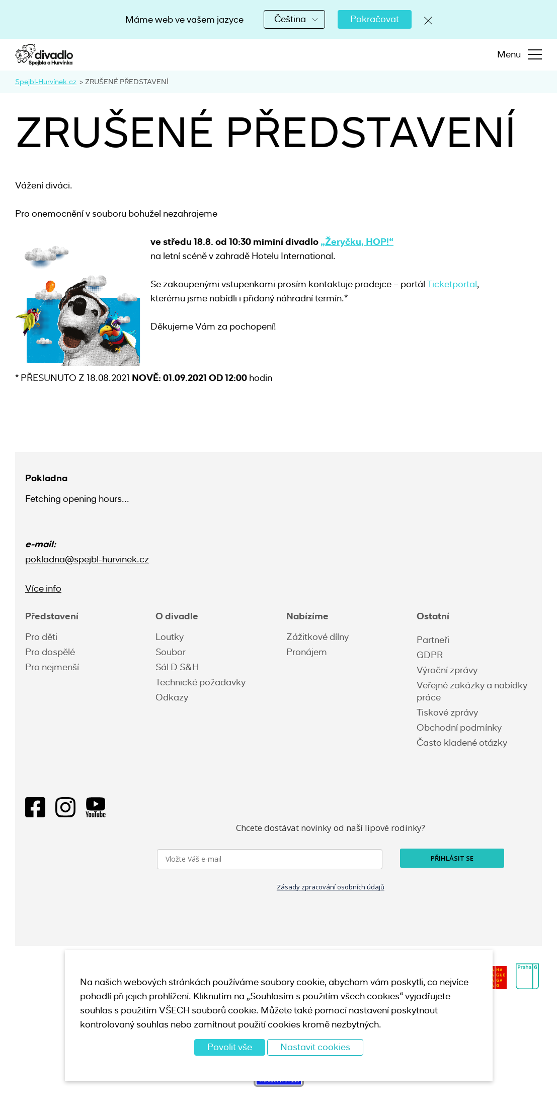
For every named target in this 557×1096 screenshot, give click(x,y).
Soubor (170, 652)
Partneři (433, 640)
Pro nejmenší (52, 667)
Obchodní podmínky (459, 728)
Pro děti (41, 637)
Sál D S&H (177, 667)
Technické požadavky (200, 682)
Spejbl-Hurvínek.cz (45, 81)
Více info (43, 589)
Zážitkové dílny (317, 637)
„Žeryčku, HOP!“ (357, 241)
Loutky (169, 637)
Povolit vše (229, 1047)
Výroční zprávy (447, 670)
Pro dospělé (50, 652)
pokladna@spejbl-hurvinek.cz (87, 559)
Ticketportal (452, 284)
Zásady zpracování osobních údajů (330, 886)
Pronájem (306, 652)
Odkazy (171, 697)
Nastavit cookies (315, 1047)
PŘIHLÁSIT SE (452, 858)
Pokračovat (374, 19)
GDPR (430, 655)
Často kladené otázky (462, 743)
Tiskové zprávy (447, 712)
